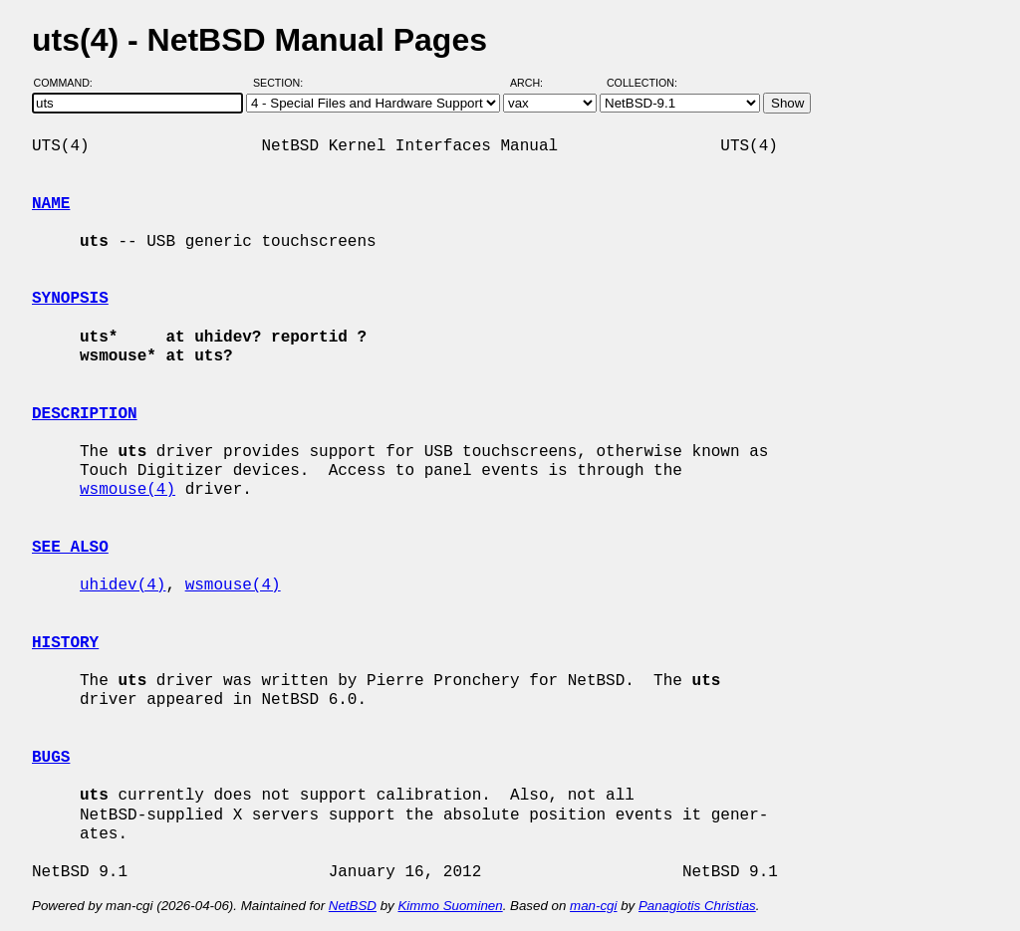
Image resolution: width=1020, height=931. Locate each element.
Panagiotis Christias (697, 905)
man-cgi (593, 905)
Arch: (535, 83)
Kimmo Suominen (449, 905)
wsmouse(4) (127, 490)
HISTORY (65, 643)
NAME (51, 204)
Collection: (642, 83)
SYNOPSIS (70, 299)
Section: (282, 83)
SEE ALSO (70, 548)
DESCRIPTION (84, 414)
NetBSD (353, 905)
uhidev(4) (122, 585)
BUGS (51, 758)
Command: (69, 83)
